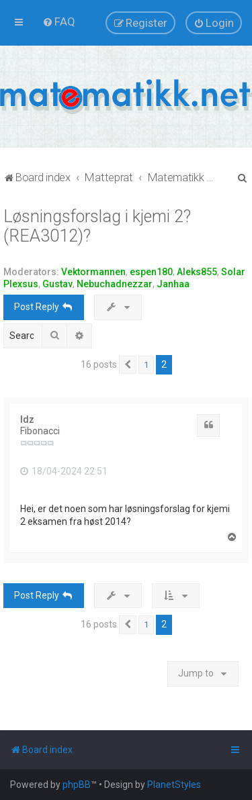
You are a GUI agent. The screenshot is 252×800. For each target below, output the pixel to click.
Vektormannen (93, 271)
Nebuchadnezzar (115, 284)
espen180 (151, 271)
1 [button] (146, 365)
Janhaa (173, 284)
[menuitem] (59, 21)
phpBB (76, 784)
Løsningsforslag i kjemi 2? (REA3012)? (97, 226)
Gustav (57, 284)
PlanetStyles (174, 784)
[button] (127, 365)
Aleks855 (197, 271)
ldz (27, 419)
